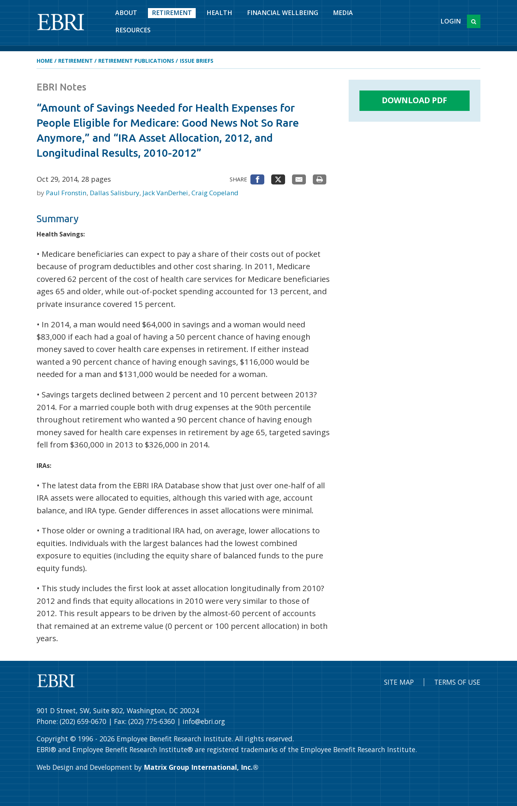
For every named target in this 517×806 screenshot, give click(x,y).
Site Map (399, 682)
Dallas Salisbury (115, 192)
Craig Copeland (214, 192)
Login (450, 21)
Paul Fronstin (67, 192)
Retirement (172, 12)
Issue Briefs (196, 60)
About (126, 12)
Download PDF (414, 100)
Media (343, 12)
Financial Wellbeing (282, 12)
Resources (133, 30)
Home (45, 60)
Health (219, 12)
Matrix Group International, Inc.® (201, 767)
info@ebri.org (204, 721)
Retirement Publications (136, 60)
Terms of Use (457, 682)
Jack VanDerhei (166, 192)
